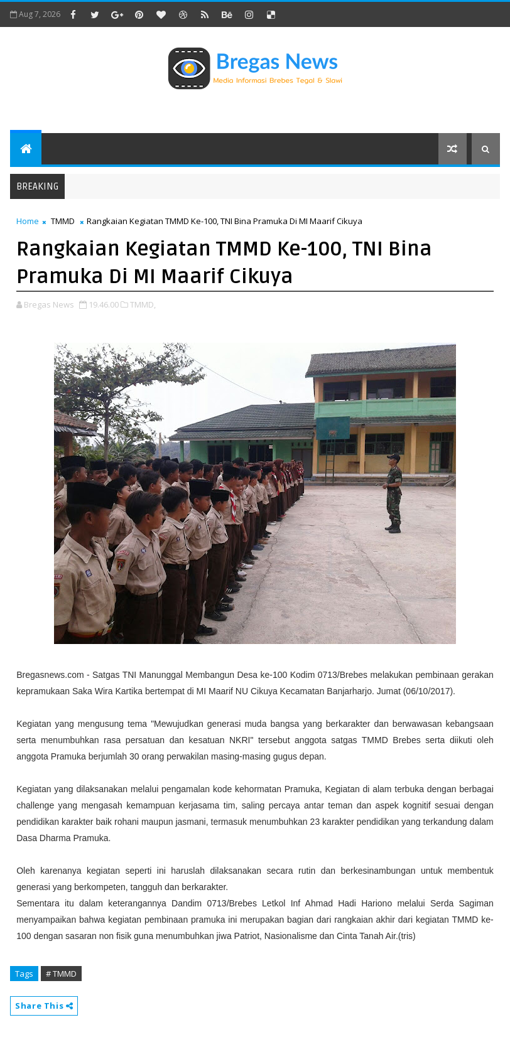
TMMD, (143, 304)
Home (27, 221)
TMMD (63, 221)
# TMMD (61, 973)
